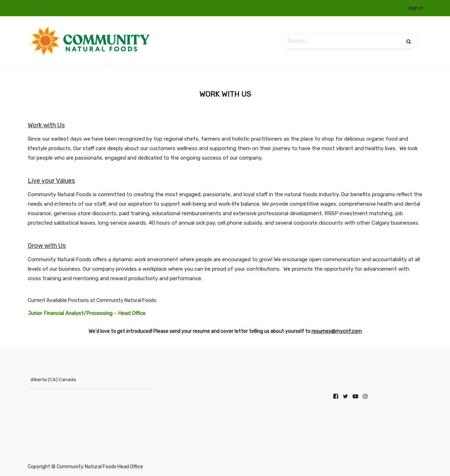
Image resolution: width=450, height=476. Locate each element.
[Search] (409, 41)
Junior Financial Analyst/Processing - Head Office (87, 313)
